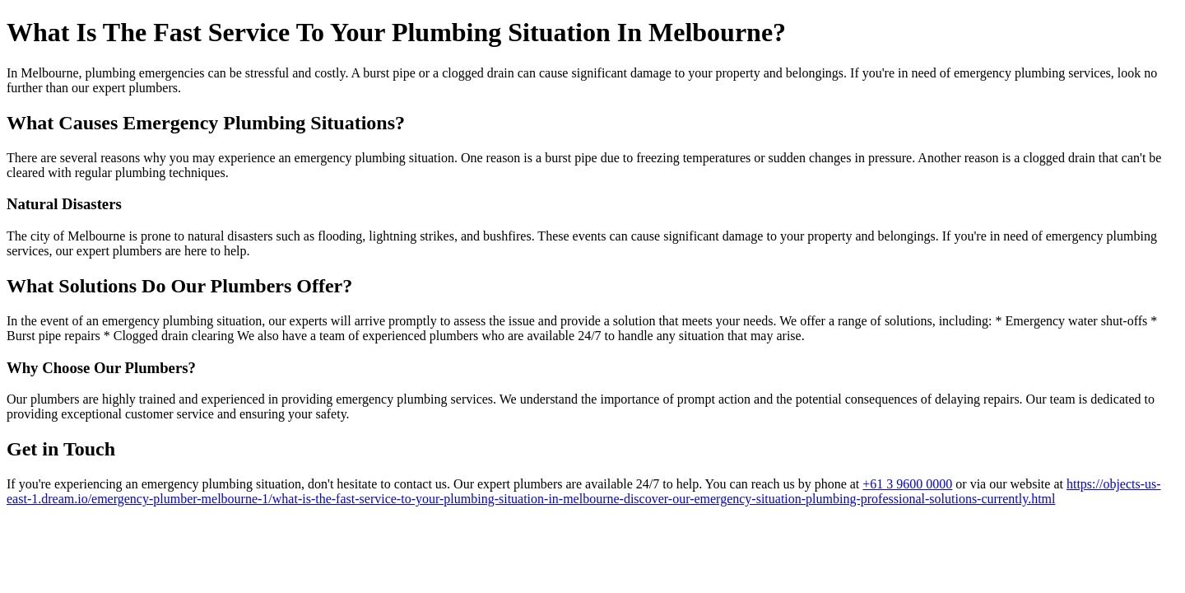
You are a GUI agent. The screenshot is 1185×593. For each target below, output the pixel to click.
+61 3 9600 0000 (907, 484)
